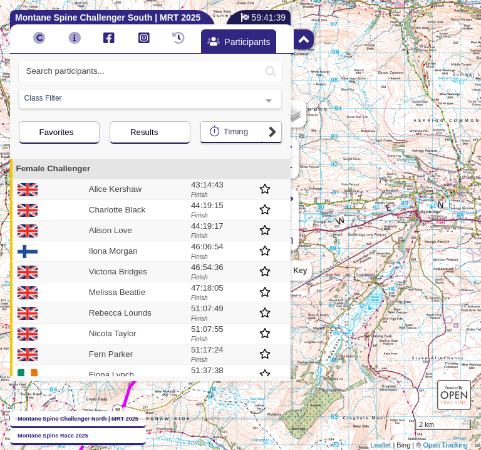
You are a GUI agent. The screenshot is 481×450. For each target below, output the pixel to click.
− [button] (300, 168)
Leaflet (380, 445)
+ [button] (300, 147)
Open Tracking (445, 445)
